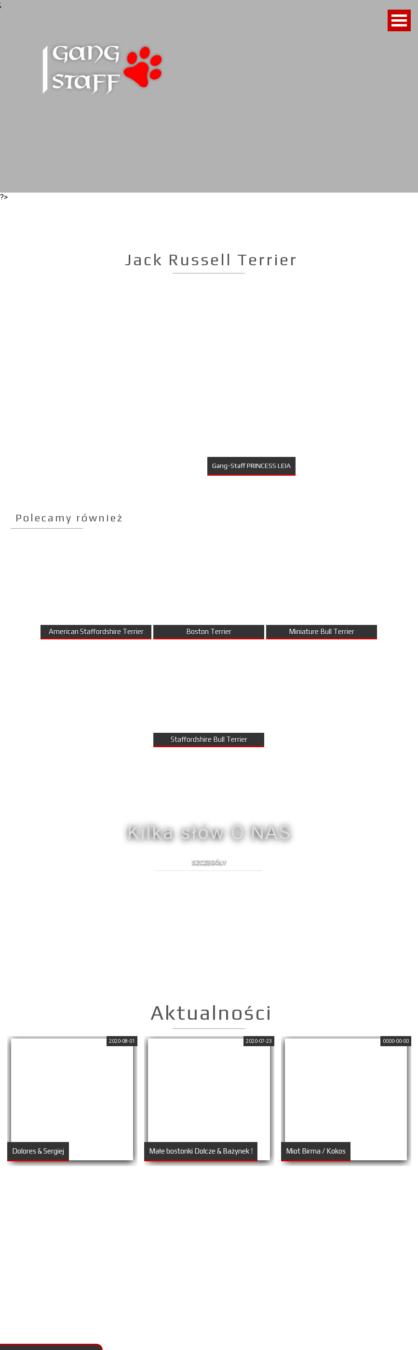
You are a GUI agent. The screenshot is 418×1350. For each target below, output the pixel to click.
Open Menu (399, 20)
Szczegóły (209, 862)
